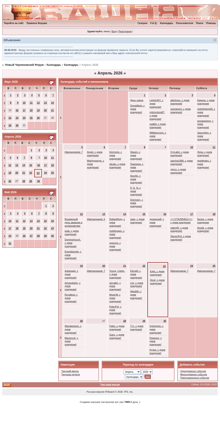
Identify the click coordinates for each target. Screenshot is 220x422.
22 (10, 117)
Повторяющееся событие (194, 377)
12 (38, 102)
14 (52, 102)
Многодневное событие (193, 374)
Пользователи (184, 23)
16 (17, 110)
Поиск (199, 23)
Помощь (211, 23)
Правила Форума (36, 23)
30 (17, 125)
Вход (114, 31)
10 (24, 102)
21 (52, 110)
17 (24, 110)
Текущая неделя (70, 374)
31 (10, 243)
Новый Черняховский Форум (24, 64)
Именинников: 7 (74, 152)
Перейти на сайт (14, 23)
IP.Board (109, 391)
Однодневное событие (193, 371)
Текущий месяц (70, 371)
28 (23, 181)
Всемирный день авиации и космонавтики (73, 222)
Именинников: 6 (96, 219)
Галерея (142, 23)
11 (31, 102)
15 (30, 165)
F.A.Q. (153, 23)
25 (31, 117)
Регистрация (124, 31)
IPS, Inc (128, 391)
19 (38, 110)
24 (24, 117)
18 (31, 110)
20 (45, 110)
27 (31, 235)
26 (38, 117)
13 (45, 102)
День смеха (136, 100)
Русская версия (95, 391)
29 (10, 125)
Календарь (166, 23)
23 (17, 117)
